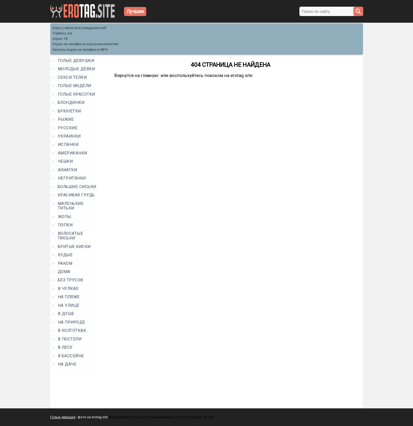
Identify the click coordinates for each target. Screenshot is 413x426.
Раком (65, 263)
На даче (67, 364)
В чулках (68, 288)
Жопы (64, 217)
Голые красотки (76, 94)
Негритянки (72, 178)
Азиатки (67, 170)
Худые (65, 255)
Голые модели (74, 86)
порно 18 (60, 39)
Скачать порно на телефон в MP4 (80, 50)
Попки (65, 225)
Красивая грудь (76, 195)
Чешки (65, 161)
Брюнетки (69, 111)
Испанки (68, 144)
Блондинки (71, 102)
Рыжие (66, 119)
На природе (71, 322)
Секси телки (72, 77)
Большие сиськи (77, 187)
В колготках (72, 330)
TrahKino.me (62, 33)
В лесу (65, 347)
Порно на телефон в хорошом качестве (85, 44)
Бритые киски (74, 247)
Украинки (69, 136)
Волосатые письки (70, 236)
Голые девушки (76, 61)
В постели (70, 339)
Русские (68, 128)
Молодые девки (76, 69)
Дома (64, 272)
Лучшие (135, 11)
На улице (68, 305)
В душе (66, 314)
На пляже (69, 297)
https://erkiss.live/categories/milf (79, 28)
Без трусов (70, 280)
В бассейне (71, 356)
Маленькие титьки (71, 206)
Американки (72, 153)
